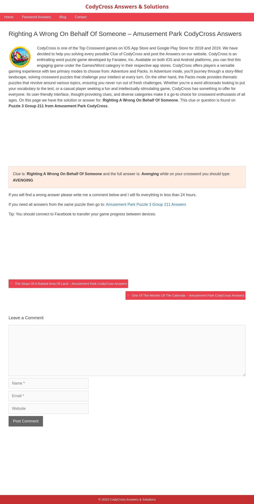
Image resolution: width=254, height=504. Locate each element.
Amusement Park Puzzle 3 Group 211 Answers (146, 204)
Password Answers (36, 17)
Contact (81, 17)
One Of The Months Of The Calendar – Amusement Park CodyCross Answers (188, 295)
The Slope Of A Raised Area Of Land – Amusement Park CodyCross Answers (71, 283)
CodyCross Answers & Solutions (126, 6)
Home (8, 17)
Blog (62, 17)
